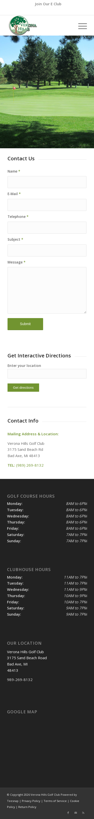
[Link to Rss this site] (83, 812)
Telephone (18, 216)
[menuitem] (48, 4)
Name (14, 171)
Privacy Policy (31, 801)
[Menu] (80, 25)
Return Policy (27, 807)
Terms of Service (55, 801)
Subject (15, 239)
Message (17, 262)
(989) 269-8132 (56, 11)
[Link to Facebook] (68, 812)
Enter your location (24, 365)
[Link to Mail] (75, 812)
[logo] (39, 25)
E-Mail (14, 193)
